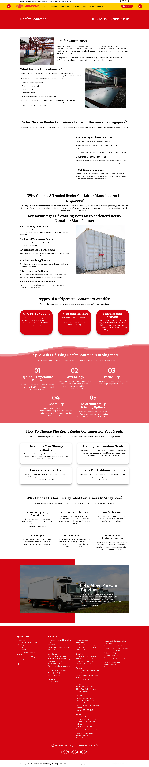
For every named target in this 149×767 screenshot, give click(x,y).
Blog (84, 6)
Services (76, 6)
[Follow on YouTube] (86, 752)
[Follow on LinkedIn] (81, 752)
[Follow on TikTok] (72, 752)
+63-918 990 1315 (112, 655)
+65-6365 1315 (55, 650)
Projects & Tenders (28, 652)
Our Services (104, 19)
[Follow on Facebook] (63, 752)
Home (45, 6)
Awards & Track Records (30, 642)
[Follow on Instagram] (68, 752)
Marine (23, 650)
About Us (54, 6)
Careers (100, 6)
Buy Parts (24, 659)
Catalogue (65, 6)
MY (117, 1)
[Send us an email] (77, 752)
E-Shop (91, 6)
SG (114, 1)
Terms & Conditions (72, 764)
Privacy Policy (81, 764)
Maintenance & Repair (29, 657)
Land (23, 647)
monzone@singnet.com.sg (60, 666)
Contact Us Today (89, 605)
